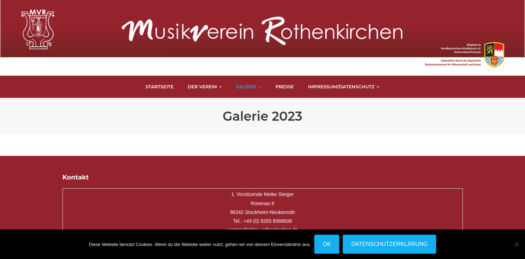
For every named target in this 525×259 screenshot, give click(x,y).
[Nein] (516, 244)
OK (327, 244)
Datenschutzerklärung (389, 244)
